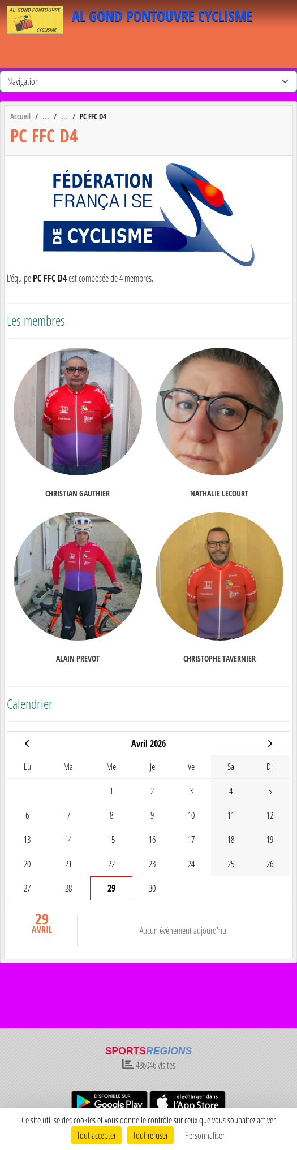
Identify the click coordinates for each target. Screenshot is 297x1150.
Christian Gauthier (77, 493)
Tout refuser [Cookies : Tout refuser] (150, 1135)
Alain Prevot (78, 658)
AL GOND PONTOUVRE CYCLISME (162, 16)
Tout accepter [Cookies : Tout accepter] (96, 1135)
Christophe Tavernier (219, 658)
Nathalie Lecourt (219, 493)
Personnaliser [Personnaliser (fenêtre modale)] (205, 1135)
